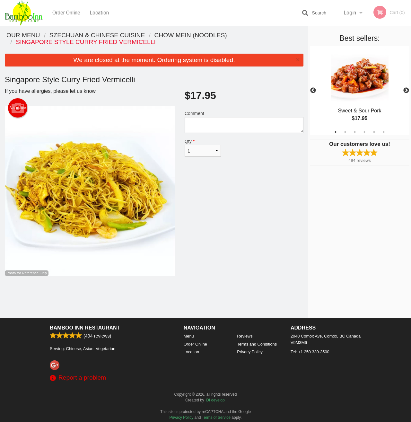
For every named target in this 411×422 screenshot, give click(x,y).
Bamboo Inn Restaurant (85, 327)
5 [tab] (374, 132)
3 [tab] (355, 132)
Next (406, 90)
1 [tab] (335, 132)
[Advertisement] (154, 297)
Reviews (244, 336)
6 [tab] (383, 132)
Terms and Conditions (257, 344)
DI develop (215, 400)
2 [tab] (345, 132)
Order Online (66, 13)
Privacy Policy (250, 351)
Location (99, 13)
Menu (189, 336)
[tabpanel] (359, 91)
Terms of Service (216, 417)
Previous (313, 90)
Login (350, 13)
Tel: (310, 351)
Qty (203, 148)
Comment (244, 122)
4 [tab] (364, 132)
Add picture (18, 108)
